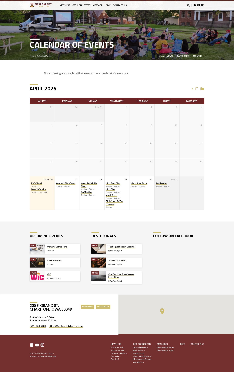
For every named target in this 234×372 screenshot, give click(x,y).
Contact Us (120, 5)
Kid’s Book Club (113, 183)
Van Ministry (138, 362)
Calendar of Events (44, 56)
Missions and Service (142, 359)
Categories (184, 56)
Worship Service (38, 189)
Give (108, 5)
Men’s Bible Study (139, 183)
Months (198, 56)
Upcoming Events (140, 347)
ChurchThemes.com (48, 356)
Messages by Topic (165, 350)
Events (162, 56)
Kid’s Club (110, 189)
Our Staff (115, 359)
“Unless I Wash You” (117, 260)
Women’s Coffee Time (57, 247)
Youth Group (111, 195)
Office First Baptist (115, 251)
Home (32, 56)
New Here (65, 5)
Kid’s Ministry (139, 350)
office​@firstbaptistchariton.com (66, 326)
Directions (102, 306)
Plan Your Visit (117, 347)
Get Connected (81, 5)
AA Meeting (86, 192)
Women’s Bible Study (65, 183)
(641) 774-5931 (38, 326)
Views (171, 56)
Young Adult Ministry (142, 356)
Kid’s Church (36, 183)
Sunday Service (117, 350)
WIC (49, 274)
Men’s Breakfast (54, 260)
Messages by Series (165, 347)
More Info (85, 306)
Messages (98, 5)
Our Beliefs (115, 356)
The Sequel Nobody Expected (122, 247)
